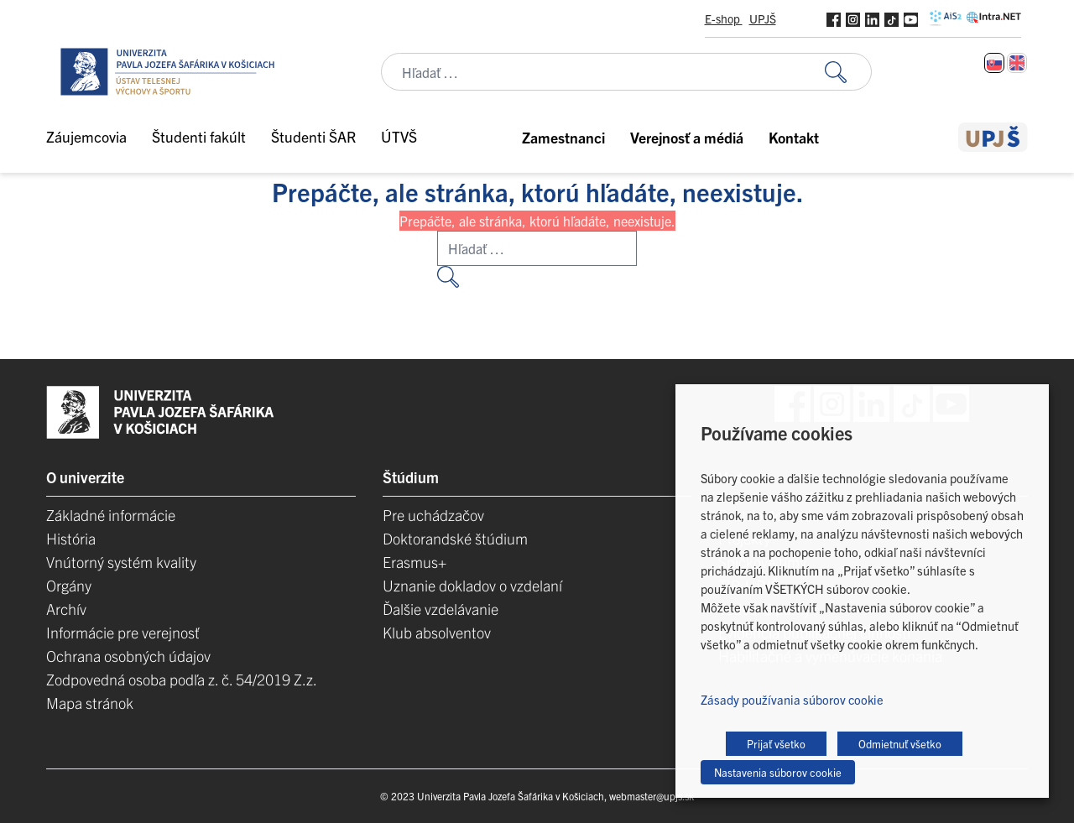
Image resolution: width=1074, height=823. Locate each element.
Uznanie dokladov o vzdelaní (472, 585)
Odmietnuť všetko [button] (899, 744)
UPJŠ (762, 18)
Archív (66, 608)
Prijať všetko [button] (776, 744)
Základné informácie (110, 514)
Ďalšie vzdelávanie (440, 608)
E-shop (724, 18)
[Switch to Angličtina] (1017, 63)
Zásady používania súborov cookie (792, 699)
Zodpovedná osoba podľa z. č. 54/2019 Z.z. (181, 679)
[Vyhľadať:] (848, 72)
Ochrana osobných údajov (128, 655)
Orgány (68, 585)
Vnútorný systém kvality (121, 561)
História (71, 538)
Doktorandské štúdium (455, 538)
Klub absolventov (437, 632)
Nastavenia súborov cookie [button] (778, 772)
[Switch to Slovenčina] (994, 63)
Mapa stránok (89, 702)
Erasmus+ (414, 561)
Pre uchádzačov (433, 514)
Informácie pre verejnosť (123, 632)
